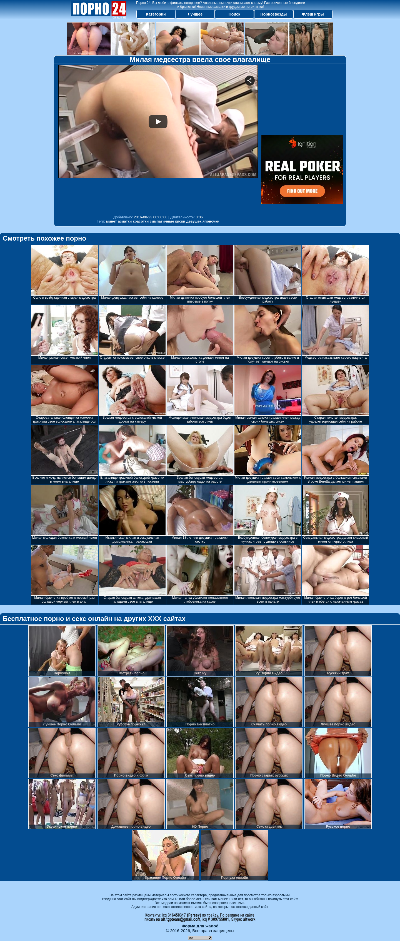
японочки (210, 221)
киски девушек (188, 221)
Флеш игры (313, 14)
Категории (156, 14)
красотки (141, 221)
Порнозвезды (274, 14)
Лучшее (195, 14)
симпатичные (162, 221)
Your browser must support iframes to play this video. (158, 138)
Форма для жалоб (199, 925)
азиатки (125, 221)
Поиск (234, 14)
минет (111, 221)
